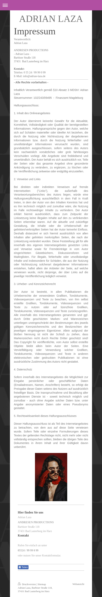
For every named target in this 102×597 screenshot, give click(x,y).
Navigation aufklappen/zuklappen (51, 5)
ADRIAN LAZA (51, 18)
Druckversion (27, 584)
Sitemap (42, 584)
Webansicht (78, 584)
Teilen (23, 567)
